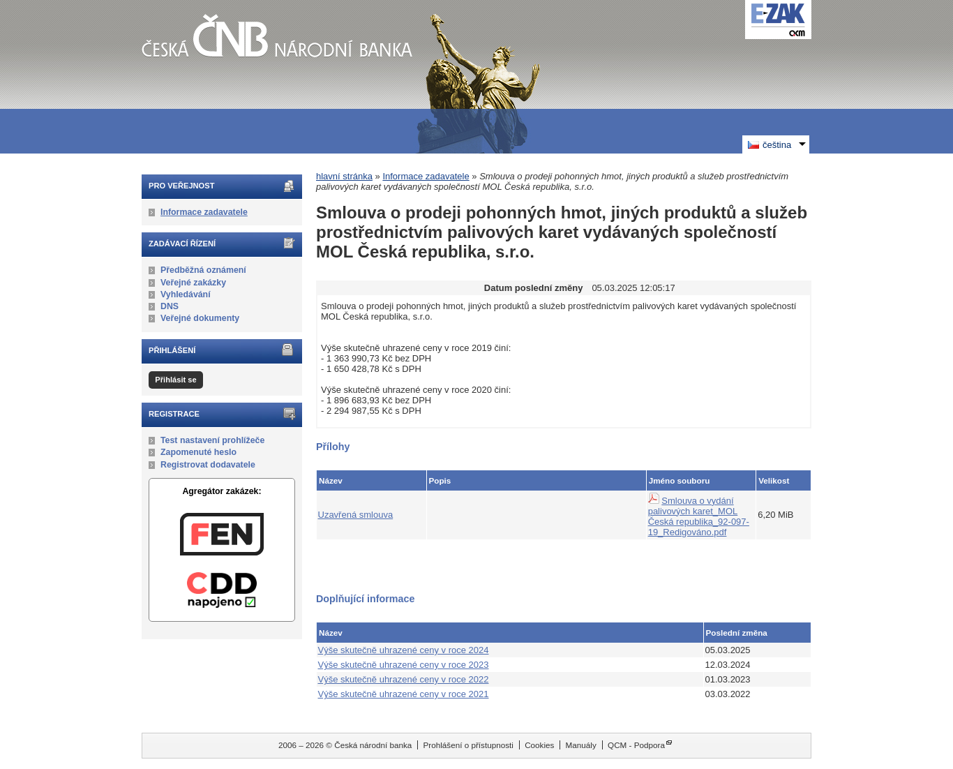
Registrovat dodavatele (207, 465)
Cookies (539, 744)
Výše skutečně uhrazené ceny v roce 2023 (403, 664)
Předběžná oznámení (203, 270)
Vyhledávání (185, 294)
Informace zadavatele (204, 212)
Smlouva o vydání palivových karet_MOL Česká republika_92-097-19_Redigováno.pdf (698, 516)
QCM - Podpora (636, 744)
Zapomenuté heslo (198, 452)
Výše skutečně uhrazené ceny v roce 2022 (403, 679)
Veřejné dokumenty (199, 318)
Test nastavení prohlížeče (212, 440)
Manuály (581, 744)
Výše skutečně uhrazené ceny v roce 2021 (403, 694)
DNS (169, 306)
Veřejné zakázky (193, 283)
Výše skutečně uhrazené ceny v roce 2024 (403, 650)
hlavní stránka (344, 176)
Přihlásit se (175, 379)
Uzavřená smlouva (355, 514)
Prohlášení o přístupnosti (468, 744)
